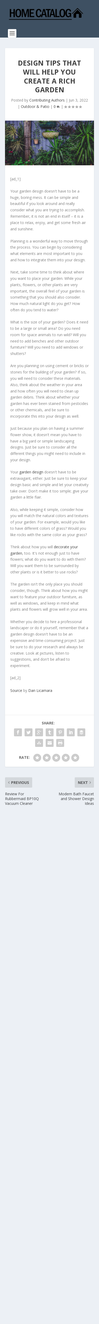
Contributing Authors (47, 100)
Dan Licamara (40, 690)
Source (16, 690)
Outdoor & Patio (35, 106)
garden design (31, 471)
